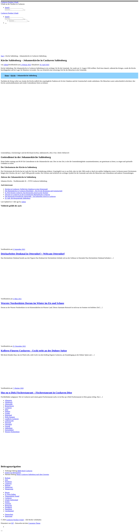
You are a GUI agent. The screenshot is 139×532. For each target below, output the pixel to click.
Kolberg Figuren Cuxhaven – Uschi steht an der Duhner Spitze (34, 350)
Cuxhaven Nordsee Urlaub (15, 520)
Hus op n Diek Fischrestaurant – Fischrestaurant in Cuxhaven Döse (36, 392)
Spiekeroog (8, 487)
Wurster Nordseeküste (12, 432)
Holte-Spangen (10, 417)
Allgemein (8, 400)
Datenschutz (9, 514)
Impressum (8, 516)
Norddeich (8, 507)
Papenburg (8, 509)
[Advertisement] (69, 39)
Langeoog (8, 483)
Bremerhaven (9, 406)
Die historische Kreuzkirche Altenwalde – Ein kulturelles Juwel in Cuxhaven (30, 196)
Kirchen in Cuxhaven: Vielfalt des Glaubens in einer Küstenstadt (26, 189)
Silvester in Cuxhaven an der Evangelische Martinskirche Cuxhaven (27, 194)
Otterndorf (8, 424)
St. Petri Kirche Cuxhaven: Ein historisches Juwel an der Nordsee (26, 193)
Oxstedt (7, 426)
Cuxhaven (8, 408)
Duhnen (7, 411)
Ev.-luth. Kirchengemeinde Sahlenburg (17, 198)
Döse (6, 409)
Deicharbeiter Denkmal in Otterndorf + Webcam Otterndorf (33, 253)
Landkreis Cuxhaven (12, 419)
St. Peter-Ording (10, 494)
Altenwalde (9, 404)
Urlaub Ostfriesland (11, 500)
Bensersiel (8, 505)
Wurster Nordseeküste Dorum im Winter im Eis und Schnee (32, 303)
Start (2, 56)
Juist (6, 480)
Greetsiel (8, 503)
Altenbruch (8, 402)
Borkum (7, 478)
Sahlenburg (8, 428)
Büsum (7, 492)
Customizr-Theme (34, 523)
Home (7, 75)
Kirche (13, 75)
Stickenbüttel (9, 430)
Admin (6, 65)
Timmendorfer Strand (12, 496)
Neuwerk (8, 422)
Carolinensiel (9, 511)
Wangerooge (9, 489)
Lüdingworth (9, 421)
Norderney (8, 482)
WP (12, 523)
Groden (7, 413)
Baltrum (7, 485)
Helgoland (8, 415)
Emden (7, 502)
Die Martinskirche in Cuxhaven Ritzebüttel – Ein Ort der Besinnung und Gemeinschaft (33, 191)
